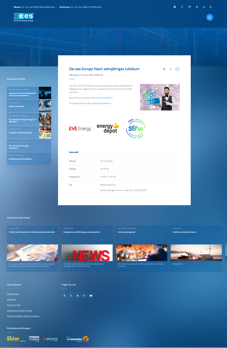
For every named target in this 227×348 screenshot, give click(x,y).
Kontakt (11, 299)
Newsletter (13, 305)
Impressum (13, 294)
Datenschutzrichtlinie (19, 311)
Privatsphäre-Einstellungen (23, 316)
